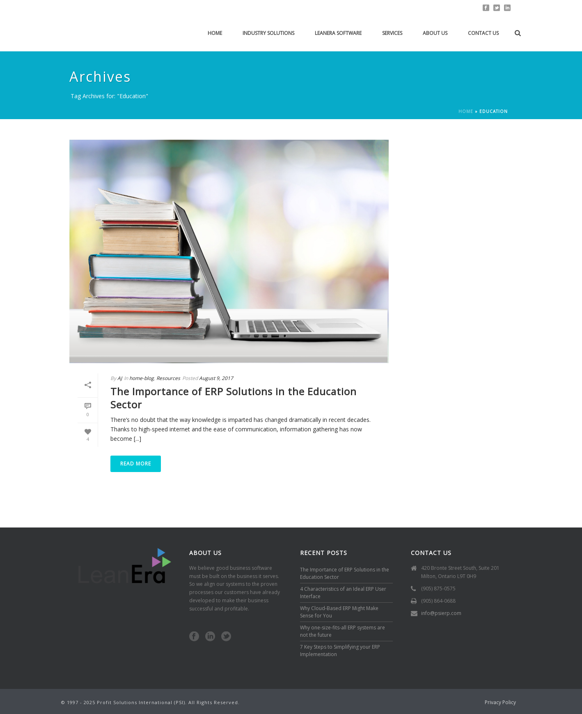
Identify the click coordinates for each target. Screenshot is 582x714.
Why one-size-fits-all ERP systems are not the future (342, 631)
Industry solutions (268, 33)
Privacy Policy (500, 702)
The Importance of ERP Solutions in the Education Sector (233, 398)
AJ (119, 378)
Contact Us (483, 33)
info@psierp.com (441, 613)
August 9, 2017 (216, 378)
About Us (435, 33)
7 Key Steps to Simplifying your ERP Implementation (340, 650)
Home (215, 33)
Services (392, 33)
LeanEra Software (338, 33)
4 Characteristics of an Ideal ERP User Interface (343, 592)
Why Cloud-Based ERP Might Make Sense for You (339, 612)
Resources (168, 378)
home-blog (141, 378)
